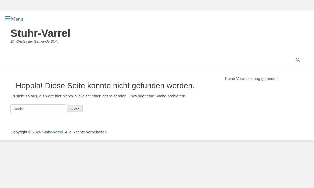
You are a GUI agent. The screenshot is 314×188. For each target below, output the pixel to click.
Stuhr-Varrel (40, 33)
